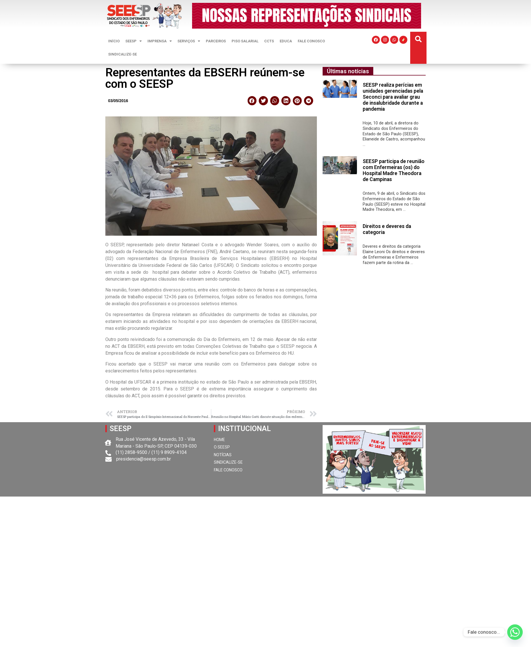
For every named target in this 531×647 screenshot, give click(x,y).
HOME (219, 439)
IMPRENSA (159, 41)
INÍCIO (114, 41)
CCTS (269, 41)
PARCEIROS (216, 41)
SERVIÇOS (188, 41)
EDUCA (286, 41)
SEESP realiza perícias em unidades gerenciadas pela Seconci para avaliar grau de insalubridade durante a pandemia (393, 97)
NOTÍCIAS (223, 454)
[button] (418, 39)
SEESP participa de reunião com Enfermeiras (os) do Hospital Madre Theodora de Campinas (394, 170)
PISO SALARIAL (245, 41)
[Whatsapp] (515, 632)
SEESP (133, 41)
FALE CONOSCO (311, 41)
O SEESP (222, 447)
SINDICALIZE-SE (122, 54)
